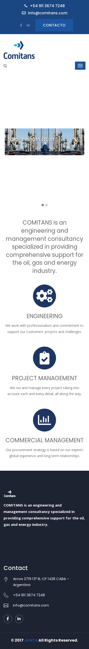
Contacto (54, 25)
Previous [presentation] (13, 141)
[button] (43, 205)
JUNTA (31, 640)
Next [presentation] (76, 141)
